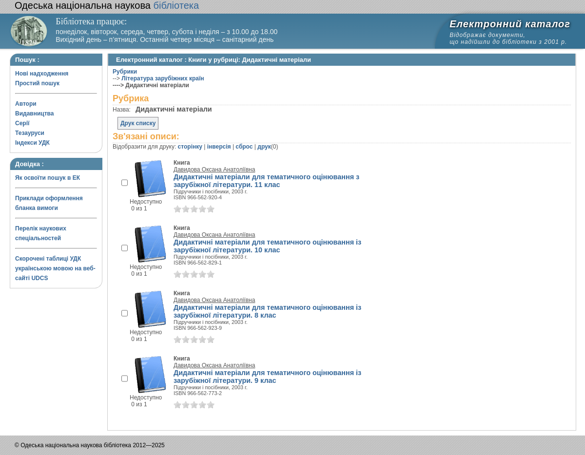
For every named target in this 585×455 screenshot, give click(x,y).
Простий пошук (37, 83)
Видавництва (34, 113)
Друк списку (138, 123)
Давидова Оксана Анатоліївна (214, 169)
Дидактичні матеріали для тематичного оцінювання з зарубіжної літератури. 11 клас (266, 181)
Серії (22, 123)
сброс (244, 146)
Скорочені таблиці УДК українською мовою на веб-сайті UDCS (55, 268)
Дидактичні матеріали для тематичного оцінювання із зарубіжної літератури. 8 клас (267, 311)
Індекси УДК (32, 142)
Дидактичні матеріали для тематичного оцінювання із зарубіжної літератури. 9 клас (267, 376)
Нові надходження (41, 73)
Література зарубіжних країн (162, 78)
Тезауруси (29, 133)
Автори (26, 103)
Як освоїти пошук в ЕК (47, 177)
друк (264, 146)
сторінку (190, 146)
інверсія (219, 146)
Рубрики (125, 71)
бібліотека (107, 5)
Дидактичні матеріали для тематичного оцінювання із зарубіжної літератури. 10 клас (267, 246)
